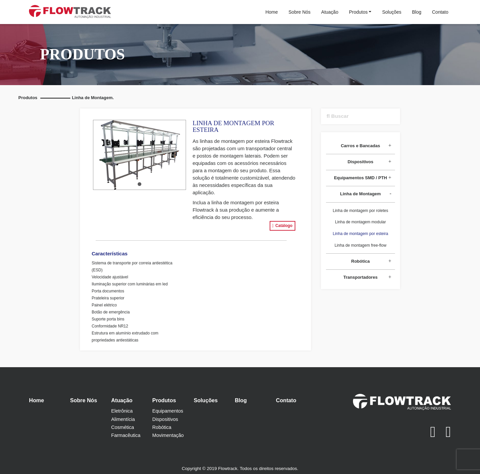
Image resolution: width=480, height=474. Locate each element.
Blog (416, 12)
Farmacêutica (126, 435)
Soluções (391, 12)
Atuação (329, 12)
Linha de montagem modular (360, 222)
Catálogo (282, 225)
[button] (139, 184)
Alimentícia (123, 419)
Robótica (161, 427)
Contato (440, 12)
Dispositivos (165, 419)
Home (271, 12)
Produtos (358, 12)
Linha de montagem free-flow (360, 245)
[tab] (360, 146)
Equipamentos (167, 411)
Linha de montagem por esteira (360, 233)
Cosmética (122, 427)
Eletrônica (122, 411)
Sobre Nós (300, 12)
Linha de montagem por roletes (360, 210)
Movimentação (168, 435)
